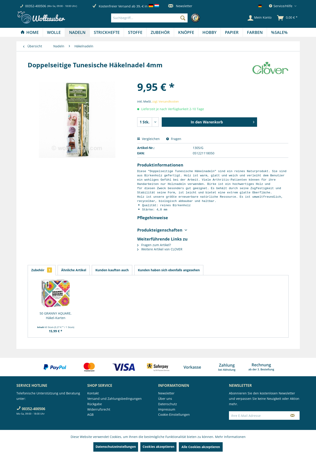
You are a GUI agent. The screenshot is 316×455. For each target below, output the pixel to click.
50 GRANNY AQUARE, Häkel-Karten (56, 315)
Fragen (173, 139)
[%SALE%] (279, 32)
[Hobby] (209, 32)
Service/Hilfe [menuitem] (281, 6)
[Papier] (232, 32)
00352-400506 (35, 6)
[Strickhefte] (107, 32)
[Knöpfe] (186, 32)
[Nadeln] (77, 32)
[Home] (29, 32)
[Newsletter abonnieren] (292, 415)
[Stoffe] (135, 32)
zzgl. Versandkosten (165, 101)
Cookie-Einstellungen (174, 414)
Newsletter (180, 6)
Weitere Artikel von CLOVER (159, 249)
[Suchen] (183, 17)
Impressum (166, 409)
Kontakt (93, 393)
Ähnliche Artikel (73, 270)
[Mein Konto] (259, 18)
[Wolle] (54, 32)
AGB (90, 414)
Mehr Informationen (230, 437)
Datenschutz (167, 404)
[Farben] (255, 32)
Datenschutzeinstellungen (116, 446)
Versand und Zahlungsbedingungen (114, 398)
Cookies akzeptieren (158, 446)
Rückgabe (94, 404)
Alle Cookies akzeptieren (201, 447)
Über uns (165, 398)
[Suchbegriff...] (149, 17)
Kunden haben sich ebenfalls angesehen (169, 270)
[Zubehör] (160, 32)
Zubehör (41, 270)
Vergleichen (148, 139)
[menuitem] (156, 17)
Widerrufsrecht (98, 409)
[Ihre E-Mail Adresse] (257, 415)
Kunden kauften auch (112, 270)
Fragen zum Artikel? (154, 245)
